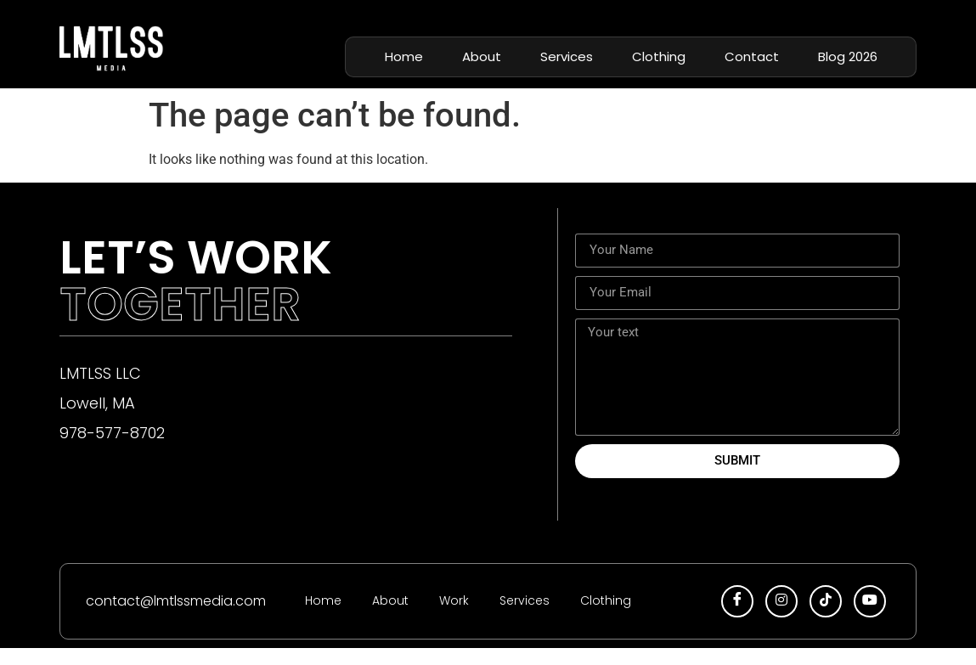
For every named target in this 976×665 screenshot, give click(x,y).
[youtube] (870, 601)
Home (404, 56)
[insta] (781, 601)
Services (566, 56)
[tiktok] (826, 601)
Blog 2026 (847, 56)
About (481, 56)
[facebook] (737, 601)
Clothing (658, 56)
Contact (752, 56)
